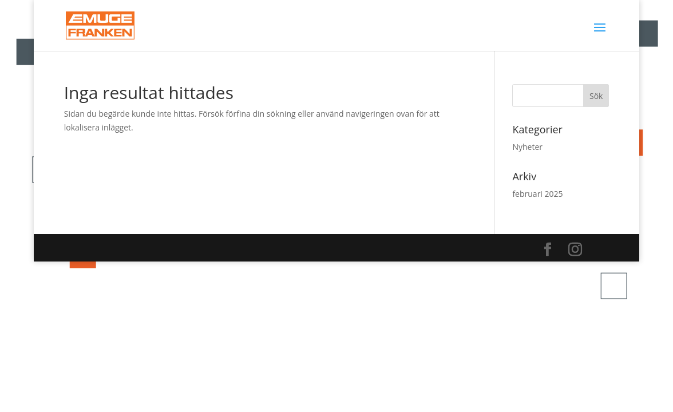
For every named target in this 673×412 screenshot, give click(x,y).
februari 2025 (537, 193)
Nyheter (527, 146)
